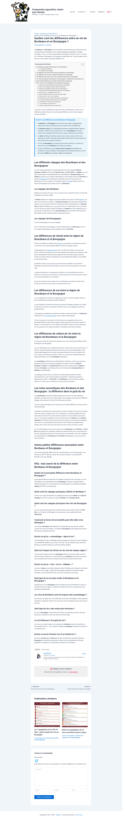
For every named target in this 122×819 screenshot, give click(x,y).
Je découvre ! (82, 12)
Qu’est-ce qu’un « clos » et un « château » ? (49, 96)
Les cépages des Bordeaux (45, 68)
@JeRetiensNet (73, 672)
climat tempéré (51, 250)
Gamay (70, 181)
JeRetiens (53, 655)
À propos (37, 649)
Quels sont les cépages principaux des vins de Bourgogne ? (53, 88)
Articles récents (45, 649)
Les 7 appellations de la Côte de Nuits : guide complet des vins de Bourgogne (46, 732)
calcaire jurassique (51, 315)
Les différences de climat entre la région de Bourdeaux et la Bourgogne (56, 72)
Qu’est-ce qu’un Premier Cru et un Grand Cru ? (51, 105)
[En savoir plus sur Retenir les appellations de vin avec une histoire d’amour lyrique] (75, 714)
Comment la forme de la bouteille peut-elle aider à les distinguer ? (55, 90)
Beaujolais (43, 179)
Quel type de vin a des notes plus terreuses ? (51, 101)
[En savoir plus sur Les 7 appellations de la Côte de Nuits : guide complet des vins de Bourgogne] (47, 714)
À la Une (72, 12)
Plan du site (79, 815)
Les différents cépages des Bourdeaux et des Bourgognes (52, 67)
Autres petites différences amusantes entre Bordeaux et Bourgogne (55, 81)
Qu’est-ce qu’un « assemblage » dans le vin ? (50, 92)
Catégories (102, 12)
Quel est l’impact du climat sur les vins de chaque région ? (53, 94)
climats (61, 243)
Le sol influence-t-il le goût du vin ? (48, 103)
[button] (86, 12)
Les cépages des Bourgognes (46, 70)
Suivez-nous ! (108, 12)
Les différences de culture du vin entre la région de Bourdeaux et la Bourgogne (58, 77)
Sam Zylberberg (47, 653)
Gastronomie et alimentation (51, 737)
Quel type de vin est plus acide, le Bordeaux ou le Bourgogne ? (54, 98)
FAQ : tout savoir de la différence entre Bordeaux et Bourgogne (53, 83)
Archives (92, 12)
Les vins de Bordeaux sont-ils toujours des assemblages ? (53, 99)
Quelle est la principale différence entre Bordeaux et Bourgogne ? (55, 85)
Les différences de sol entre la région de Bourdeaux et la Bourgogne (55, 74)
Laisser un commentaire (68, 735)
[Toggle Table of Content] (83, 64)
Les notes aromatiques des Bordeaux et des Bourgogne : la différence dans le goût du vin (61, 79)
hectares (81, 199)
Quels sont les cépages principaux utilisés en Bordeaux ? (53, 86)
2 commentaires (38, 737)
